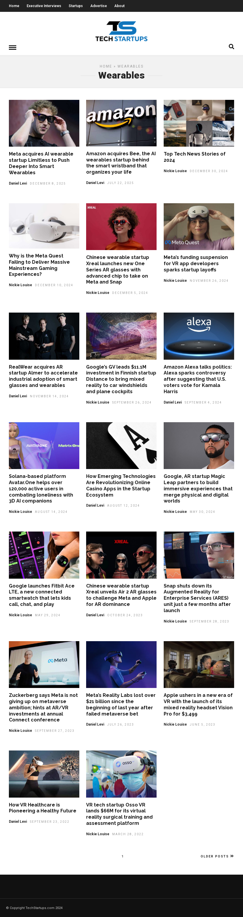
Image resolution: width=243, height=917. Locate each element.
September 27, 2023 (55, 730)
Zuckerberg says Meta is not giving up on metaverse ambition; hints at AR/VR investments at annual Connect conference (43, 707)
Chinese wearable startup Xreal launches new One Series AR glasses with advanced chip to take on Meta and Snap (117, 269)
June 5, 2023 (202, 724)
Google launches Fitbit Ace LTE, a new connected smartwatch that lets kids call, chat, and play (42, 595)
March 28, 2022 (128, 834)
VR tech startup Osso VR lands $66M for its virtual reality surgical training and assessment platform (119, 814)
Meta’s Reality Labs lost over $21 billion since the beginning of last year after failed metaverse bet (121, 704)
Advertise (98, 6)
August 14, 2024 (51, 511)
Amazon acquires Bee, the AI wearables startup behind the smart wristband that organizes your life (121, 163)
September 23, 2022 (50, 821)
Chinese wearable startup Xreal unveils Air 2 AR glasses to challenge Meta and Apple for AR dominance (121, 595)
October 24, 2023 (125, 615)
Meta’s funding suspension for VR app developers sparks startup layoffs (196, 263)
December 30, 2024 (209, 170)
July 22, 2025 (120, 182)
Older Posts (217, 856)
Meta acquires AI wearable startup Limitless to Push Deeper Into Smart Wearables (41, 163)
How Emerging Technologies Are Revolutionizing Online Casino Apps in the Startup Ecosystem (121, 485)
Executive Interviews (44, 6)
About (119, 6)
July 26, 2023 (120, 724)
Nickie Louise (175, 171)
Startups (76, 6)
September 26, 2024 (132, 402)
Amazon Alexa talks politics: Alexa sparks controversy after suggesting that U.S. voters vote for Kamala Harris (198, 379)
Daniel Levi (18, 183)
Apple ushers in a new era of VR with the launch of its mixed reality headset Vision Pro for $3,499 (198, 704)
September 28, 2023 (209, 621)
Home (14, 6)
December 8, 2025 (48, 183)
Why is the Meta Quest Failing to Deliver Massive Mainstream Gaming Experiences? (39, 265)
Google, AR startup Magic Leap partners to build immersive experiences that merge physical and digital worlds (198, 488)
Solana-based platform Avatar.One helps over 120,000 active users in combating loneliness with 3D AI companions (41, 488)
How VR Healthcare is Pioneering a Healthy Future (42, 808)
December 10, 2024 (54, 285)
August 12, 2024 (123, 505)
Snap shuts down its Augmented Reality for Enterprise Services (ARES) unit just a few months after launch (197, 598)
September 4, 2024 (203, 402)
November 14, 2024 (49, 396)
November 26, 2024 (209, 280)
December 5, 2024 (130, 292)
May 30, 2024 (202, 511)
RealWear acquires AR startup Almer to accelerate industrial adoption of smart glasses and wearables (43, 376)
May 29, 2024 (48, 615)
